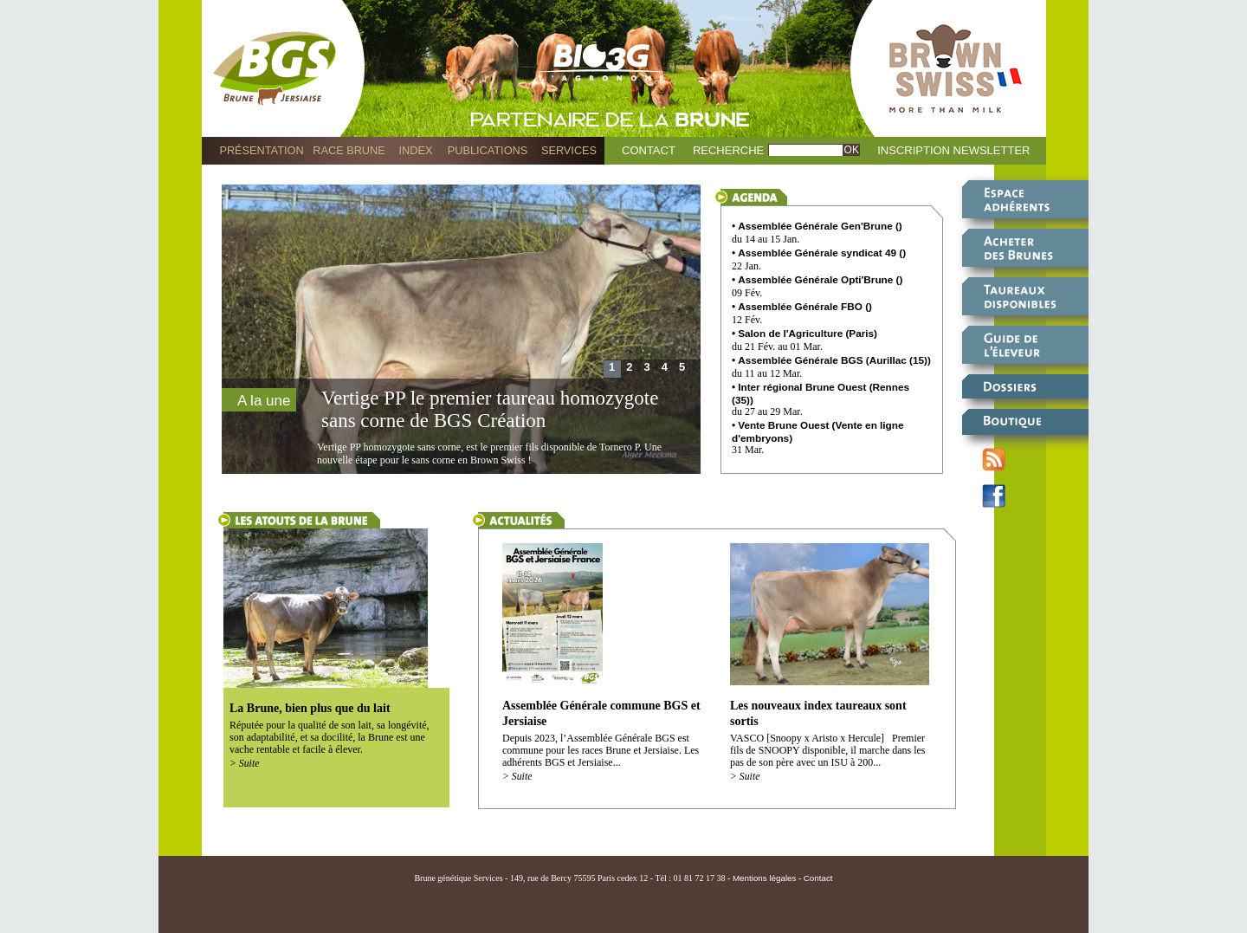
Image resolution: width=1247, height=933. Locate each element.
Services (569, 150)
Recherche (728, 150)
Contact (648, 150)
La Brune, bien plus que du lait (310, 708)
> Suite (244, 763)
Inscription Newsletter (953, 150)
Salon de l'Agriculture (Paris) (807, 333)
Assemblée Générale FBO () (805, 306)
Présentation (261, 150)
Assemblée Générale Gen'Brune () (820, 225)
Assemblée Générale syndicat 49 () (822, 252)
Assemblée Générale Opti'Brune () (820, 279)
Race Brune (349, 150)
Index (416, 150)
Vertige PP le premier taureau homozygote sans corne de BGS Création (489, 409)
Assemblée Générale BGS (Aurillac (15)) (834, 360)
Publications (487, 150)
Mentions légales (765, 878)
